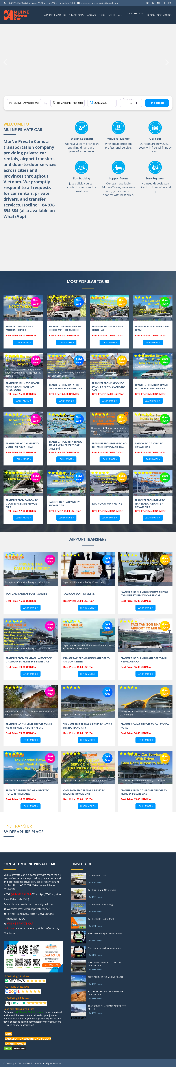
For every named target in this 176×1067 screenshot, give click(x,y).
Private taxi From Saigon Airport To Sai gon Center (86, 659)
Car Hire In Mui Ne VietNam (102, 889)
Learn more (23, 342)
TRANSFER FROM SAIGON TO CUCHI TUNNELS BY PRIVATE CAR (22, 503)
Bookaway (22, 914)
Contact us (164, 14)
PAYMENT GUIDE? (15, 1043)
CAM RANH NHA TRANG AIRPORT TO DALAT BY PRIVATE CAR (84, 792)
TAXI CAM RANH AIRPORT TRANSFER (26, 593)
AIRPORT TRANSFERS (54, 14)
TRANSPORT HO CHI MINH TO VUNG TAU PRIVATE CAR (22, 445)
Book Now (36, 301)
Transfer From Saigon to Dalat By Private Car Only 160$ (109, 386)
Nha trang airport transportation (104, 948)
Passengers (128, 99)
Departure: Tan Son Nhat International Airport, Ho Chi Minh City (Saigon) (88, 647)
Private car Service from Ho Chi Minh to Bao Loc (65, 328)
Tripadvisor (10, 918)
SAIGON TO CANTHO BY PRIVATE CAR (149, 445)
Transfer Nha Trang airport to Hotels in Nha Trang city (87, 725)
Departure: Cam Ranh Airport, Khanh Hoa (27, 582)
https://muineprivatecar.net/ (33, 909)
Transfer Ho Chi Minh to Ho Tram (152, 328)
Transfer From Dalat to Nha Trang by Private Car (65, 386)
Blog (150, 14)
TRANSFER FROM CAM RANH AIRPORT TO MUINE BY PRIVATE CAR (144, 792)
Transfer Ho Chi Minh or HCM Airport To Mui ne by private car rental (144, 593)
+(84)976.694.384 (16, 3)
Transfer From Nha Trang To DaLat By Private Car (151, 386)
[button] (124, 103)
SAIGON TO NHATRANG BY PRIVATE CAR (64, 503)
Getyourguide (46, 914)
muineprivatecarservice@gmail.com (99, 3)
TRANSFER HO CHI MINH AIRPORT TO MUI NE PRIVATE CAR (144, 659)
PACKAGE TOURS (95, 14)
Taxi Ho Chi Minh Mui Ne (107, 503)
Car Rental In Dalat (97, 875)
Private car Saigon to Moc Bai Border (20, 328)
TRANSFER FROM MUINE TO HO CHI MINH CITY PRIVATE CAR (109, 445)
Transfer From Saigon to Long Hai (108, 328)
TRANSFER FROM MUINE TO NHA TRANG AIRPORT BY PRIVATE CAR (150, 503)
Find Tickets (157, 102)
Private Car (76, 14)
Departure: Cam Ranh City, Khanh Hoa (83, 582)
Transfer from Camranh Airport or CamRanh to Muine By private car (29, 659)
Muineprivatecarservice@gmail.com (33, 904)
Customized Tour (134, 13)
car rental (114, 14)
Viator (33, 914)
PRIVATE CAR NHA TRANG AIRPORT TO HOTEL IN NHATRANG (27, 792)
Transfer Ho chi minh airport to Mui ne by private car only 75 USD (29, 725)
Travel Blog (82, 864)
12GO (22, 918)
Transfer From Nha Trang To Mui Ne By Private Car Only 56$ (65, 445)
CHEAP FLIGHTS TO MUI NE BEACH (105, 977)
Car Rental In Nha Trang (100, 904)
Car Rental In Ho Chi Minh (101, 918)
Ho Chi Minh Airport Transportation (106, 933)
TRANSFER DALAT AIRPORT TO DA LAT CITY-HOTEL (145, 725)
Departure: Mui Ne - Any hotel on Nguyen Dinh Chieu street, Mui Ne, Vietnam (23, 372)
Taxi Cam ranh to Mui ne (78, 593)
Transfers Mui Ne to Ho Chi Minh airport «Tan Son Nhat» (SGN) (22, 386)
